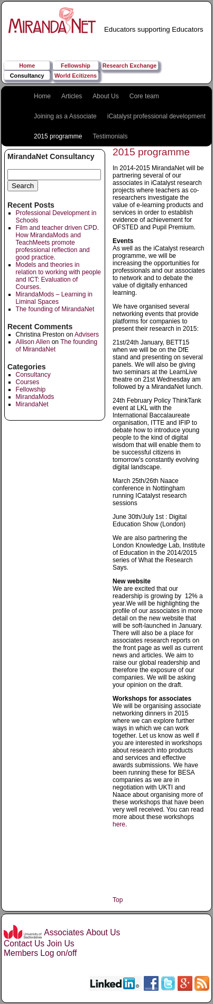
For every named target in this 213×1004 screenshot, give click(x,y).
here (119, 824)
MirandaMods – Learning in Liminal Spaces (54, 298)
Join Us (60, 943)
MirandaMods (35, 397)
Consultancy (27, 75)
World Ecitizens (75, 75)
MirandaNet (32, 404)
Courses (28, 382)
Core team (144, 96)
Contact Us (24, 943)
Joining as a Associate (65, 116)
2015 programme (58, 136)
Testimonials (109, 136)
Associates (64, 932)
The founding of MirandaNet (55, 309)
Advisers (87, 334)
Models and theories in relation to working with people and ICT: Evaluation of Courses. (58, 276)
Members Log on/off (40, 953)
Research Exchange (130, 65)
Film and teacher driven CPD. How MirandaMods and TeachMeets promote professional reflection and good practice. (57, 242)
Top (118, 900)
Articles (71, 96)
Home (27, 65)
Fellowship (75, 65)
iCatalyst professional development (156, 116)
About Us (105, 96)
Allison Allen (33, 342)
